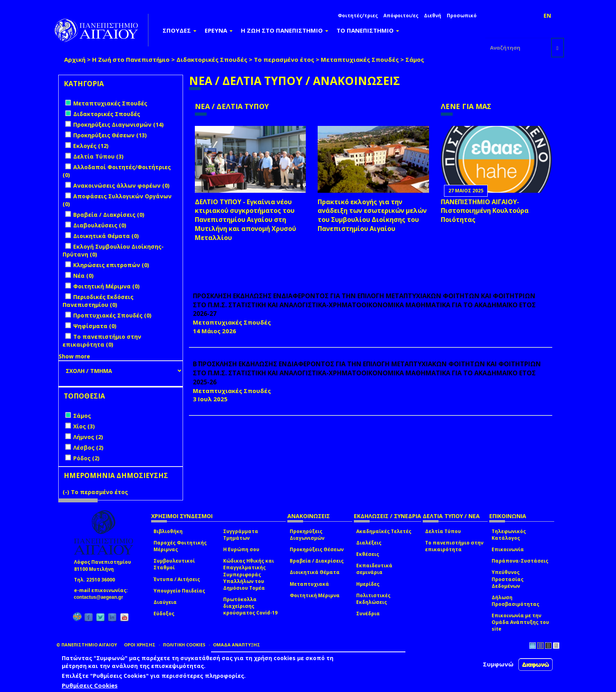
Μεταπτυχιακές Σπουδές (360, 59)
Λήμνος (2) (88, 437)
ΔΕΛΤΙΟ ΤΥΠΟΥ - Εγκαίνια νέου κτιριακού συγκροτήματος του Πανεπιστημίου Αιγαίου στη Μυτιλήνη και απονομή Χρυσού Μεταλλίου (245, 219)
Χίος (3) (84, 426)
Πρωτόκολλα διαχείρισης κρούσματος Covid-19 (250, 606)
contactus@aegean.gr (101, 597)
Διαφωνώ (535, 664)
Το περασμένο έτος (284, 59)
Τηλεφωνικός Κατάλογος (509, 534)
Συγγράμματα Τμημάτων (240, 534)
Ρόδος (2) (86, 458)
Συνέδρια (368, 613)
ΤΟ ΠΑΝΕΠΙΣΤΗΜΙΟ (368, 30)
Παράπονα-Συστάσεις (520, 560)
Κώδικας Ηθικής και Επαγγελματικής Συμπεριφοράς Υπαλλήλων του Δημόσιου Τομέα (248, 574)
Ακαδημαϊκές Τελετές (383, 531)
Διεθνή (432, 15)
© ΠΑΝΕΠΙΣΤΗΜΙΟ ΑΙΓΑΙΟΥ (86, 645)
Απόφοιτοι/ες (400, 15)
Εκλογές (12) (91, 145)
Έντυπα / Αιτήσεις (177, 579)
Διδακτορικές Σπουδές (211, 59)
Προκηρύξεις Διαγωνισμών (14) (118, 124)
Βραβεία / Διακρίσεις (317, 560)
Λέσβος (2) (88, 447)
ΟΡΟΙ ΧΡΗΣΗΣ (139, 645)
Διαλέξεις (368, 542)
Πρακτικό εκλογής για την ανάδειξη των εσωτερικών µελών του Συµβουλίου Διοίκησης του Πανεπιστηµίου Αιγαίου (372, 215)
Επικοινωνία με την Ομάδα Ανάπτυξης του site (520, 622)
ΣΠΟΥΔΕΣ (179, 30)
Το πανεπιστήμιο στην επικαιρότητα (454, 546)
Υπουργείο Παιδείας (179, 590)
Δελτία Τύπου (443, 531)
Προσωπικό (462, 15)
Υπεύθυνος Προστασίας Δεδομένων (508, 579)
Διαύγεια (165, 602)
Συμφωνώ (498, 664)
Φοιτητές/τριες (358, 15)
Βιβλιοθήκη (168, 531)
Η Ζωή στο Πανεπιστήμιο (131, 59)
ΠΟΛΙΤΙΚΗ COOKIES (184, 645)
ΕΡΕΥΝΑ (219, 30)
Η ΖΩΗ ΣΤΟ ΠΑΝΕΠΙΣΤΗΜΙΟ (284, 30)
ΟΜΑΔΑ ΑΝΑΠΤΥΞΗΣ (236, 645)
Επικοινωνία (508, 549)
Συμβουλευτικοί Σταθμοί (174, 564)
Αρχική (74, 59)
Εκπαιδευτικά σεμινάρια (374, 569)
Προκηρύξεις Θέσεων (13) (110, 135)
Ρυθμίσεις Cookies (90, 685)
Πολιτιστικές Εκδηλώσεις (373, 598)
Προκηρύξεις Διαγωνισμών (307, 534)
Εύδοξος (164, 613)
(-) (67, 492)
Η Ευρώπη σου (241, 549)
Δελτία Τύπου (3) (98, 156)
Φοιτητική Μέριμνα (315, 595)
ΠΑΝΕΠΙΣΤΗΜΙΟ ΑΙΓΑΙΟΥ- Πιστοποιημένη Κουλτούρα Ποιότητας (485, 210)
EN (547, 15)
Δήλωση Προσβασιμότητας (515, 600)
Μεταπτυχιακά (309, 584)
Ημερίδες (367, 584)
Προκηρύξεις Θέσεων (317, 549)
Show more (74, 356)
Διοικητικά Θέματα (315, 572)
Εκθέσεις (367, 554)
